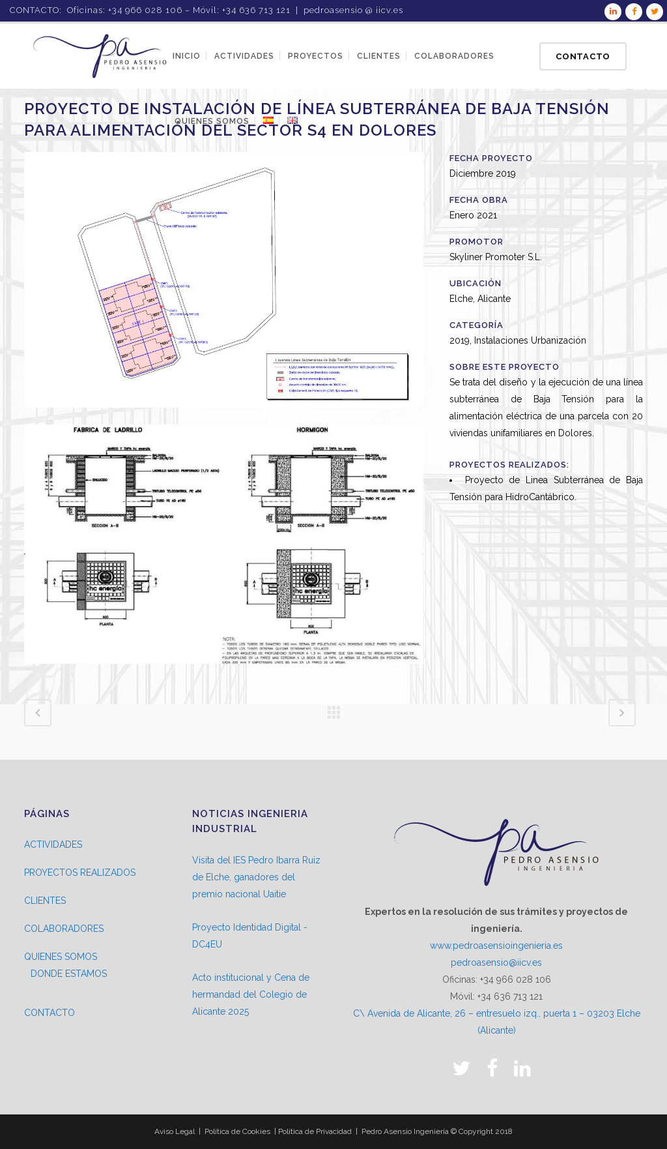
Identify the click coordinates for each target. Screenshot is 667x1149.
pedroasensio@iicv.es (496, 962)
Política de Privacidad (315, 1131)
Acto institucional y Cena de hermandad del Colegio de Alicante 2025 (250, 994)
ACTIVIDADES (53, 844)
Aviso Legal (174, 1131)
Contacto (583, 56)
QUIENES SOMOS (60, 956)
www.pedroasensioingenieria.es (496, 945)
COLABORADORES (64, 928)
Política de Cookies (237, 1131)
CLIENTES (45, 900)
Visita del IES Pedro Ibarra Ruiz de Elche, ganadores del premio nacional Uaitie (256, 877)
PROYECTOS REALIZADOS (79, 872)
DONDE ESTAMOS (69, 973)
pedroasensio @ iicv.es (353, 10)
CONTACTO (49, 1012)
